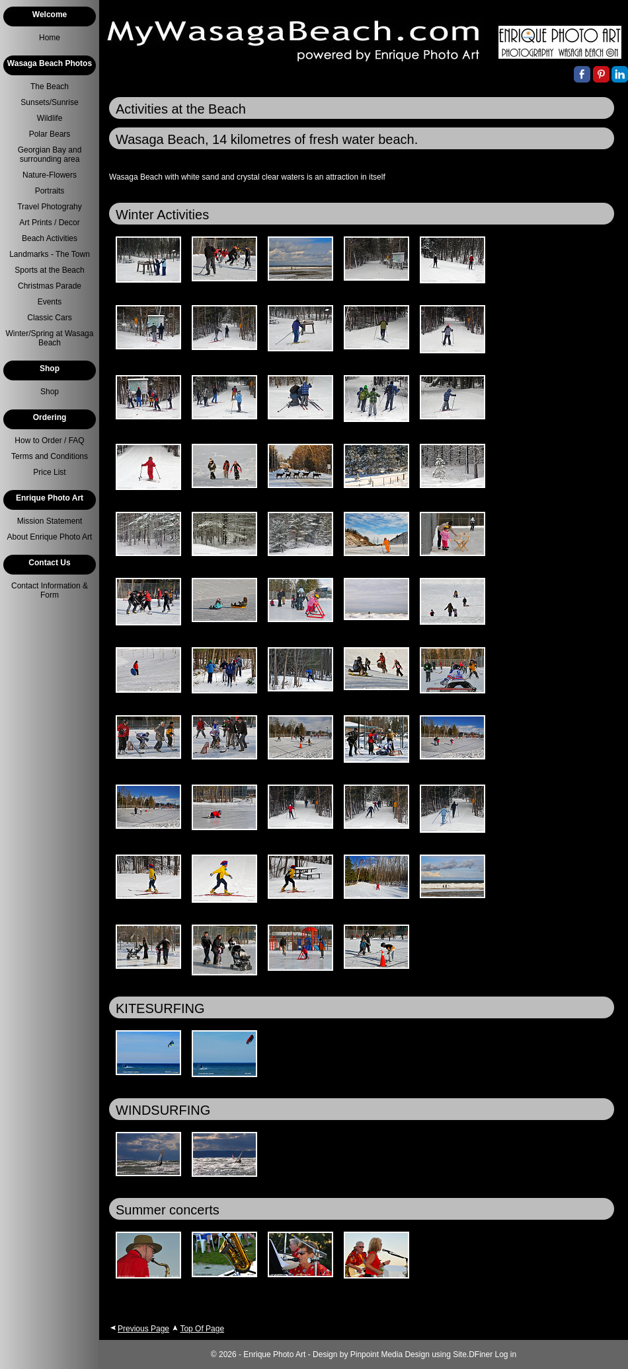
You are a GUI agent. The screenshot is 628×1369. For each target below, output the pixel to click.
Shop (49, 391)
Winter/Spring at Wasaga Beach (50, 338)
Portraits (50, 190)
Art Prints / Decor (49, 222)
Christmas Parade (49, 286)
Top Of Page (202, 1328)
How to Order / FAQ (49, 440)
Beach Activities (49, 238)
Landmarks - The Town (49, 254)
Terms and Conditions (49, 456)
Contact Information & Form (49, 590)
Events (50, 301)
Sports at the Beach (49, 270)
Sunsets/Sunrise (49, 102)
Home (49, 37)
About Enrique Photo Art (50, 537)
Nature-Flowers (49, 175)
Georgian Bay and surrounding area (50, 154)
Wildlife (50, 118)
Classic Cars (49, 317)
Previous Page (143, 1328)
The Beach (49, 86)
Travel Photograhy (49, 206)
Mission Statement (50, 521)
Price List (49, 472)
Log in (506, 1354)
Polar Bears (50, 134)
